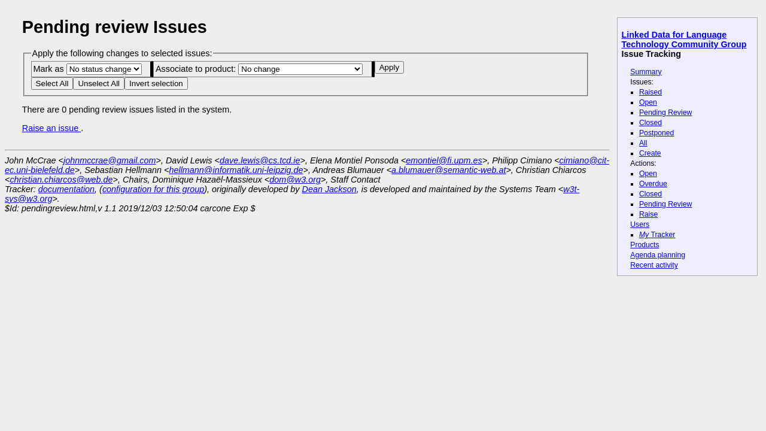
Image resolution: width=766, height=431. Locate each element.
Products (644, 245)
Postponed (656, 133)
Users (639, 224)
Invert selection (156, 83)
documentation (66, 189)
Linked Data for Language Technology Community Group (684, 39)
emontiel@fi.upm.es (444, 160)
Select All (52, 83)
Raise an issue (51, 128)
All (643, 143)
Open (648, 102)
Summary (645, 72)
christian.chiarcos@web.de (61, 179)
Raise (648, 214)
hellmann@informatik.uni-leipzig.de (236, 170)
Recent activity (654, 265)
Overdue (653, 184)
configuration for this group (153, 189)
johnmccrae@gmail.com (109, 160)
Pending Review (665, 112)
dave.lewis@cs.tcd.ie (260, 160)
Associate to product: (259, 69)
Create (650, 153)
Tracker (657, 234)
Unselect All (99, 83)
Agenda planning (657, 255)
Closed (650, 123)
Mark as (87, 69)
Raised (650, 92)
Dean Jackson (329, 189)
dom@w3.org (295, 179)
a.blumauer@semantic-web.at (448, 170)
